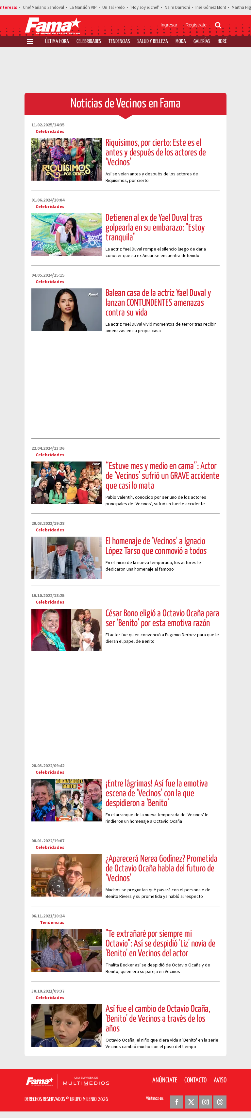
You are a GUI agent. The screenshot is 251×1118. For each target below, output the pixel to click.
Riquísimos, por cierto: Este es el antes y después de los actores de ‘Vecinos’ (156, 152)
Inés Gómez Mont (210, 7)
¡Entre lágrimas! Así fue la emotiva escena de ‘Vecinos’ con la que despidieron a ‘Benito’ (157, 793)
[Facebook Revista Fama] (176, 1102)
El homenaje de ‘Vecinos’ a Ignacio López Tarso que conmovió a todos (156, 546)
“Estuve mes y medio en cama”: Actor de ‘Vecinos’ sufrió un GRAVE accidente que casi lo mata (162, 476)
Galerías (201, 41)
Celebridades (88, 41)
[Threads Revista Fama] (219, 1102)
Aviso (220, 1080)
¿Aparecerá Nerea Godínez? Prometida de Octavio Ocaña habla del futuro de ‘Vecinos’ (161, 868)
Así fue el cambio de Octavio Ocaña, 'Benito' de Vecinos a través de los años (158, 1019)
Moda (181, 41)
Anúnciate (164, 1080)
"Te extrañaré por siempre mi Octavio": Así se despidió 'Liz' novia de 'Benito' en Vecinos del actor (160, 944)
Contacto (195, 1080)
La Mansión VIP (83, 7)
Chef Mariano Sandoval (43, 7)
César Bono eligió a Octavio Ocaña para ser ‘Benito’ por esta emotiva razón (162, 618)
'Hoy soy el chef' (144, 7)
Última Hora (57, 41)
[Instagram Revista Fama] (205, 1102)
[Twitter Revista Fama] (191, 1102)
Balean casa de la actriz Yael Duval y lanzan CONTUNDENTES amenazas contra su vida (158, 303)
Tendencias (119, 41)
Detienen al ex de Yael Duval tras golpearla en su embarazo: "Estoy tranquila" (155, 228)
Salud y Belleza (152, 41)
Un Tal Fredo (113, 7)
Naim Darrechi (177, 7)
